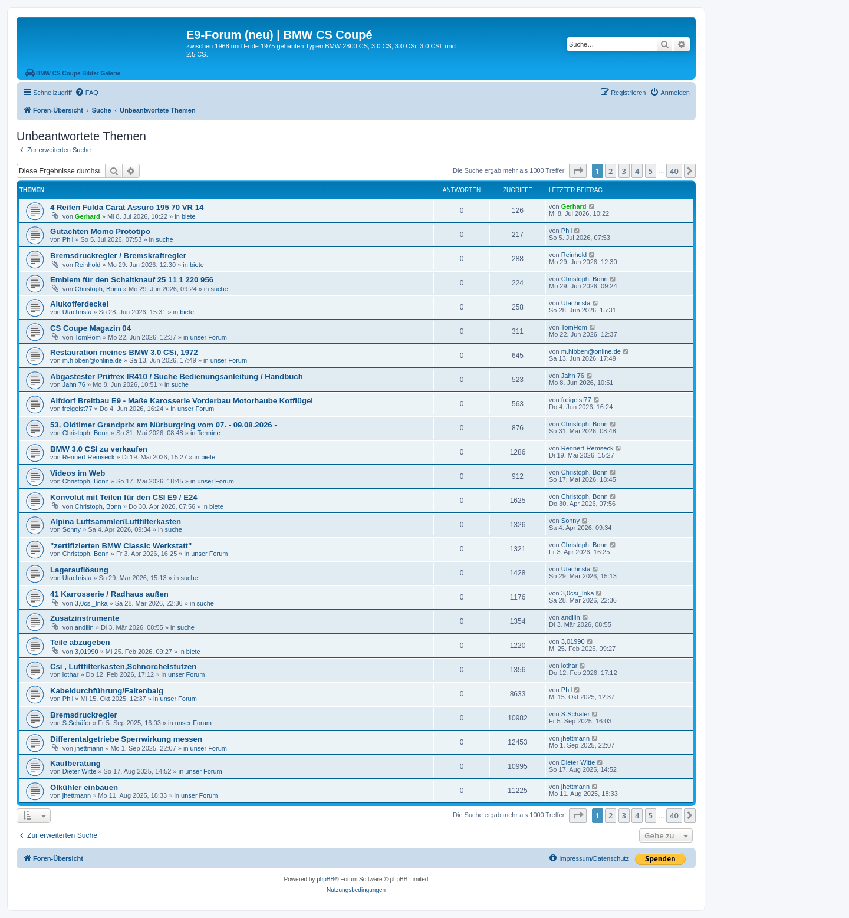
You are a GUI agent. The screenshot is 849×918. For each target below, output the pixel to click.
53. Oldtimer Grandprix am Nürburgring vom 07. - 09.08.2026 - (163, 424)
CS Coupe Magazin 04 (90, 328)
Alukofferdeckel (79, 304)
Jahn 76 (73, 384)
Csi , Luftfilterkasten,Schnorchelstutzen (123, 666)
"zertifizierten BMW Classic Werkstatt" (121, 545)
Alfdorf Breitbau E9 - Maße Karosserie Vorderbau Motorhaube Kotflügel (181, 400)
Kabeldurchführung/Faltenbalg (106, 690)
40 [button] (674, 171)
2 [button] (610, 171)
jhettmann (89, 748)
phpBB (325, 879)
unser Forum (208, 337)
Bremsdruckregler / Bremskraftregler (118, 255)
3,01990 (86, 651)
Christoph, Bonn (98, 288)
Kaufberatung (75, 763)
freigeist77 (77, 408)
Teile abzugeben (80, 642)
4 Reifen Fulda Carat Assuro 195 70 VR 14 (126, 207)
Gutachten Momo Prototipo (100, 231)
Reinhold (87, 264)
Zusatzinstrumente (84, 618)
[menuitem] (86, 92)
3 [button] (624, 171)
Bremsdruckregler (83, 714)
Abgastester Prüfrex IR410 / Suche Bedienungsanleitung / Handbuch (176, 376)
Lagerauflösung (79, 569)
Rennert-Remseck (88, 456)
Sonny (71, 529)
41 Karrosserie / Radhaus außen (109, 594)
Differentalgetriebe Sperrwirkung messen (126, 739)
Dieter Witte (79, 771)
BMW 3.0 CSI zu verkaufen (98, 449)
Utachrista (77, 311)
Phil (67, 239)
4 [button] (637, 171)
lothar (70, 674)
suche (164, 239)
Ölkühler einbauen (84, 787)
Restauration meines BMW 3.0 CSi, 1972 (124, 352)
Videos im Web (77, 473)
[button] (578, 171)
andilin (84, 627)
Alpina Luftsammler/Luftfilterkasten (115, 521)
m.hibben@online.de (92, 360)
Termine (209, 432)
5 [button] (651, 171)
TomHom (88, 337)
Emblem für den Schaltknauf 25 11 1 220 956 (131, 279)
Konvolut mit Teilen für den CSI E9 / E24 (124, 497)
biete (189, 216)
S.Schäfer (76, 722)
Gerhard (87, 216)
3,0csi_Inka (91, 603)
